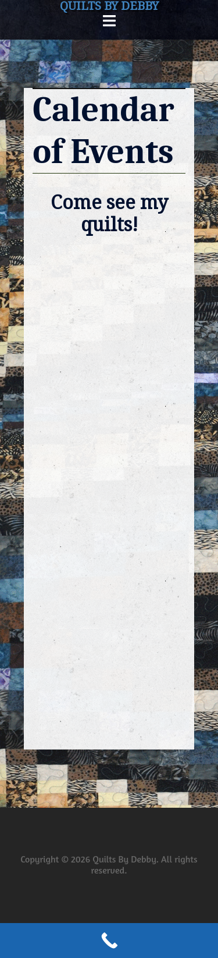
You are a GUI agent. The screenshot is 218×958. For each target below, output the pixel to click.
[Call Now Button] (109, 940)
